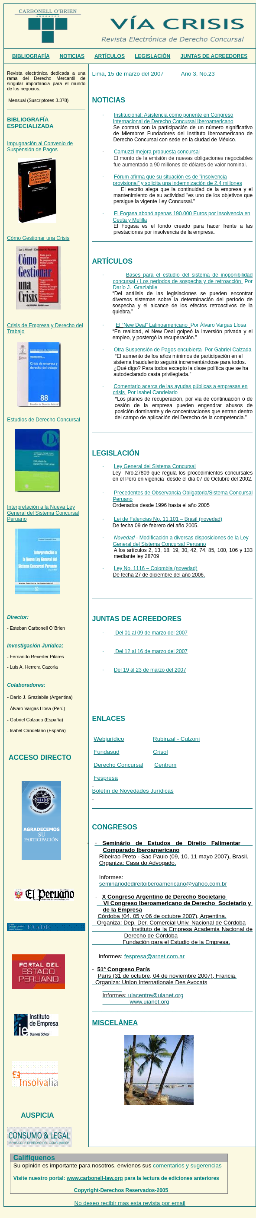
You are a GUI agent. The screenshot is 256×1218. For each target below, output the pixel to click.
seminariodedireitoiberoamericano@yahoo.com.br (163, 883)
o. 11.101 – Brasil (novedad (188, 519)
